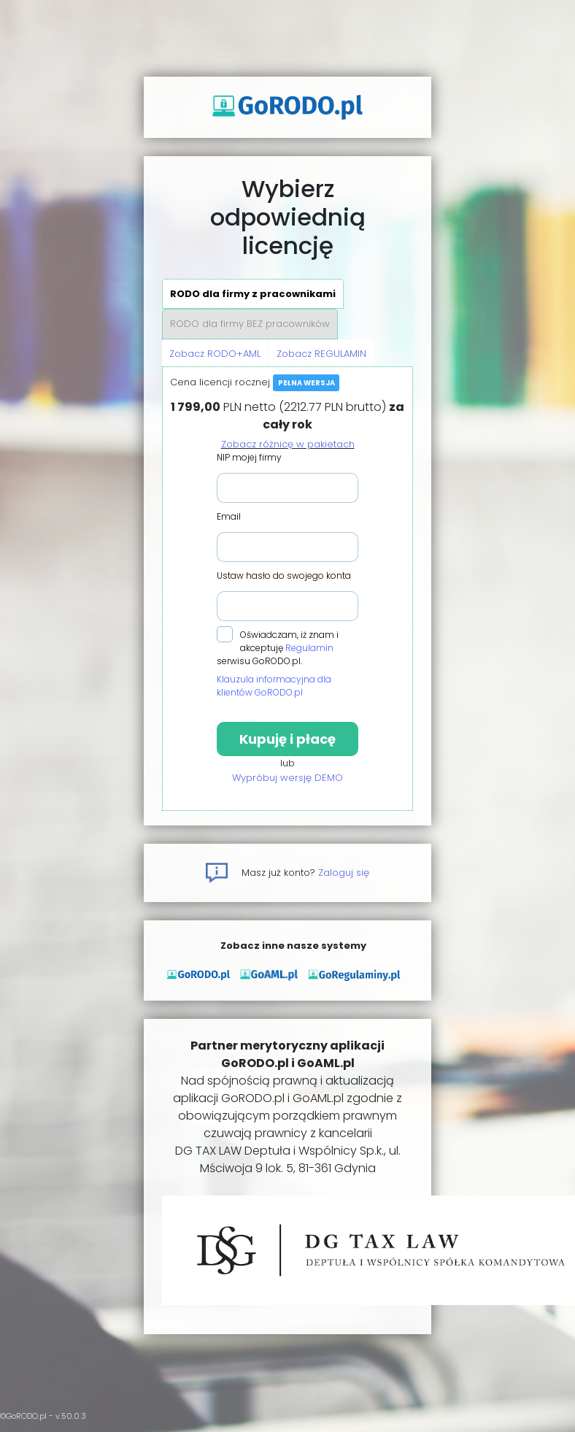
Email (229, 516)
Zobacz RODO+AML (215, 354)
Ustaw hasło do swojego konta (284, 575)
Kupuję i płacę (287, 739)
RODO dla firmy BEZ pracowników (250, 324)
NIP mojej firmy (249, 457)
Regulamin (309, 648)
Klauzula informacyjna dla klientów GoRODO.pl (274, 685)
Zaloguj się (343, 872)
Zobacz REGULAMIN (321, 354)
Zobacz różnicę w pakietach (288, 444)
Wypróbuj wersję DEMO (287, 778)
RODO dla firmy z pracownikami (253, 294)
